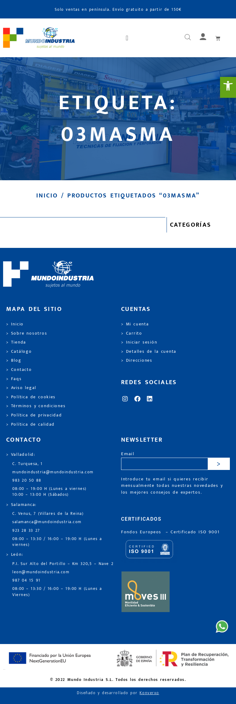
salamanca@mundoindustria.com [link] (47, 522)
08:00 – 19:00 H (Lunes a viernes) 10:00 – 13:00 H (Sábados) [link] (49, 492)
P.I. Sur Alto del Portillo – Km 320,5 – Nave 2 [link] (62, 564)
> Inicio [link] (15, 324)
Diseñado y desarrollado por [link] (118, 693)
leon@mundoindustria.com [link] (40, 572)
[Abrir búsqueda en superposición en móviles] (188, 38)
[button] (128, 37)
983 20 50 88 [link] (26, 480)
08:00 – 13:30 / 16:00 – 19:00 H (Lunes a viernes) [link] (57, 542)
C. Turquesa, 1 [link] (27, 464)
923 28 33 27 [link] (26, 530)
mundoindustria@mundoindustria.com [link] (53, 472)
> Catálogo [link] (19, 351)
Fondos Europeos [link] (142, 532)
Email (127, 454)
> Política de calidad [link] (30, 424)
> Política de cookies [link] (31, 397)
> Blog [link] (14, 360)
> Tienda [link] (16, 342)
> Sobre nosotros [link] (26, 333)
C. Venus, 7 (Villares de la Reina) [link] (48, 514)
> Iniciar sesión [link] (139, 342)
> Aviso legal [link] (21, 388)
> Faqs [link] (14, 379)
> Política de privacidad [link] (34, 415)
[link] (228, 87)
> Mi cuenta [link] (135, 324)
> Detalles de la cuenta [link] (148, 351)
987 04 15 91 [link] (26, 580)
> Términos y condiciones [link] (35, 406)
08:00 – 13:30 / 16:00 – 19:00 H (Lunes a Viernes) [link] (57, 592)
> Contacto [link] (19, 369)
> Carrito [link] (131, 333)
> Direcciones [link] (136, 360)
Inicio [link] (47, 195)
